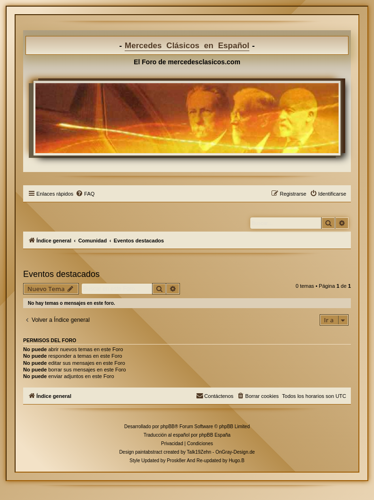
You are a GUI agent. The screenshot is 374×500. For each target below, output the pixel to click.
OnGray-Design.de (235, 452)
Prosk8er (176, 460)
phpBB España (214, 435)
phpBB (168, 426)
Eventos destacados (61, 274)
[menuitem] (85, 193)
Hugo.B (236, 460)
